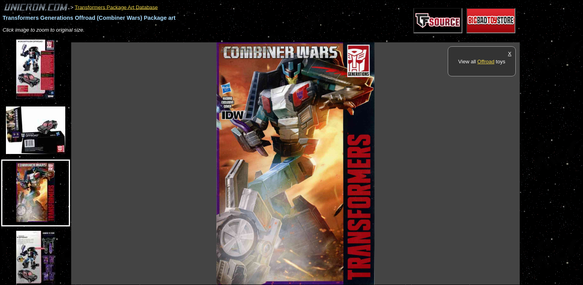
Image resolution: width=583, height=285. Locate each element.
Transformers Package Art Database (116, 7)
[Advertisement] (215, 38)
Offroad (485, 62)
